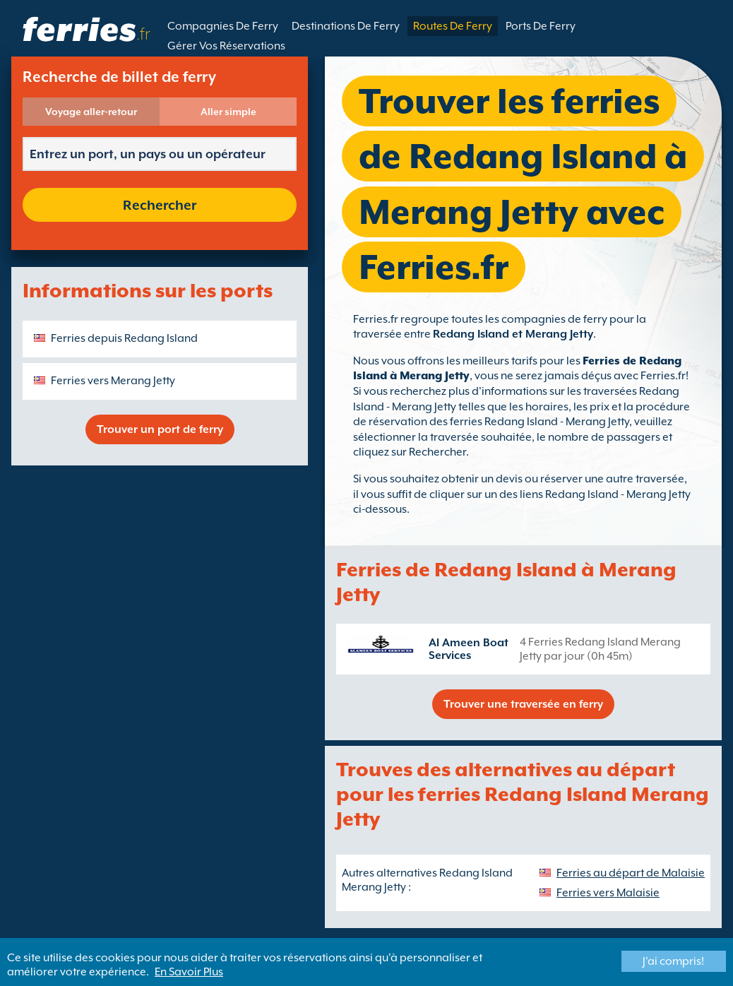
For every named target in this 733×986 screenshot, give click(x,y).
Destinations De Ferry (346, 26)
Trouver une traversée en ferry (523, 704)
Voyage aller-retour (91, 111)
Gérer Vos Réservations (226, 46)
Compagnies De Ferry (222, 26)
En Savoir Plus (189, 972)
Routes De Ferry (452, 26)
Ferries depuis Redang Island (124, 338)
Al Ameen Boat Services (468, 649)
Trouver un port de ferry (160, 429)
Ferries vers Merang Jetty (113, 380)
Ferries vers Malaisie (608, 892)
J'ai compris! (673, 961)
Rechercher (159, 205)
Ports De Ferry (541, 26)
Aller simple (228, 111)
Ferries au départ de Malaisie (630, 873)
